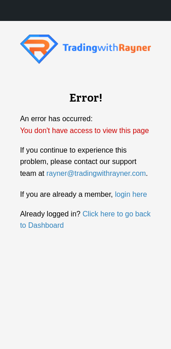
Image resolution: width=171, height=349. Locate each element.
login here (131, 194)
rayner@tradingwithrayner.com (96, 173)
